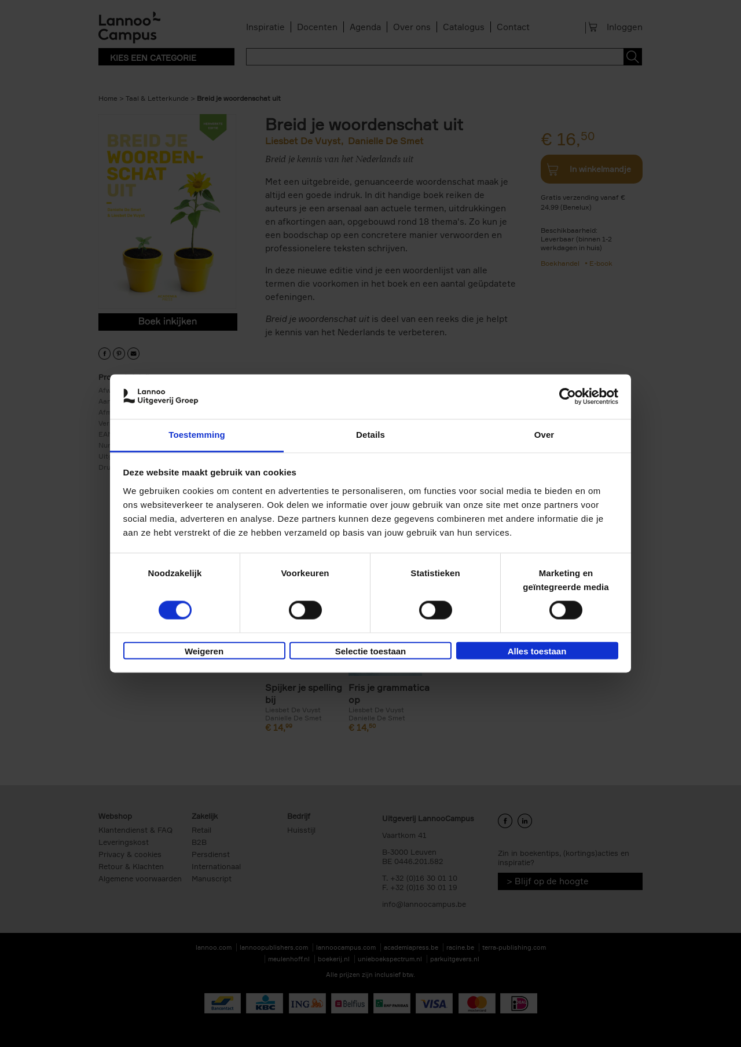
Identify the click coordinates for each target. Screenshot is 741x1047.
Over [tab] (544, 435)
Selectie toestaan (370, 651)
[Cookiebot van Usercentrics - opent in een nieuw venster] (567, 396)
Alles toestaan (537, 651)
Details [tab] (370, 435)
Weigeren (204, 651)
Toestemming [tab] (196, 435)
